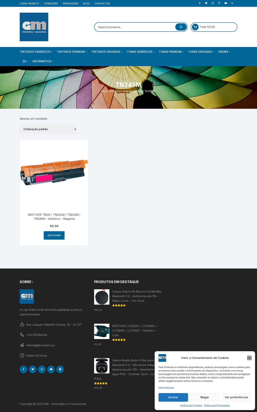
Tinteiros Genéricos (36, 52)
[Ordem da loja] (48, 129)
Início (104, 91)
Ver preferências (236, 397)
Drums (224, 52)
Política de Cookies (191, 405)
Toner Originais (201, 52)
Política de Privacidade (217, 405)
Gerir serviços (166, 387)
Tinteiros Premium (72, 52)
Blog (86, 3)
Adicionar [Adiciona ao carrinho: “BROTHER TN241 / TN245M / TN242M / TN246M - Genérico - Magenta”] (54, 235)
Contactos (102, 3)
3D (26, 61)
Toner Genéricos (141, 52)
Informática (43, 61)
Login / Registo (29, 3)
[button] (249, 358)
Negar (204, 397)
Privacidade (70, 3)
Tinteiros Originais (107, 52)
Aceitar (173, 397)
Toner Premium (171, 52)
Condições (51, 3)
